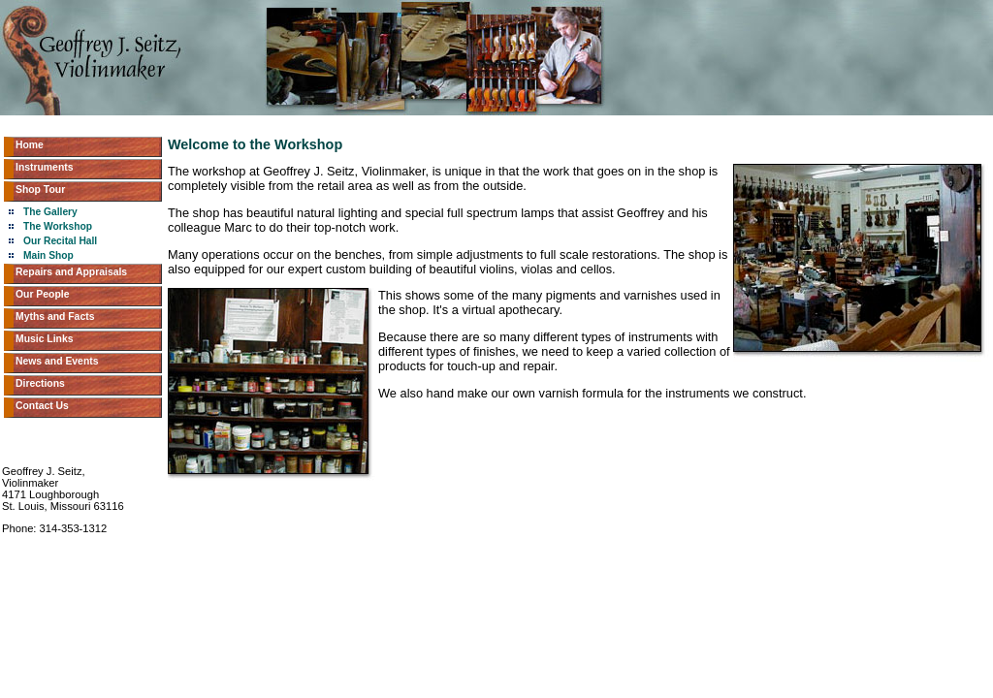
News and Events (57, 361)
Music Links (44, 338)
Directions (40, 383)
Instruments (44, 167)
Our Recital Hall (60, 241)
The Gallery (50, 211)
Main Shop (48, 255)
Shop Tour (40, 189)
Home (30, 145)
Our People (42, 294)
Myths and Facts (55, 316)
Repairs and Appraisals (71, 272)
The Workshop (57, 226)
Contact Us (42, 405)
